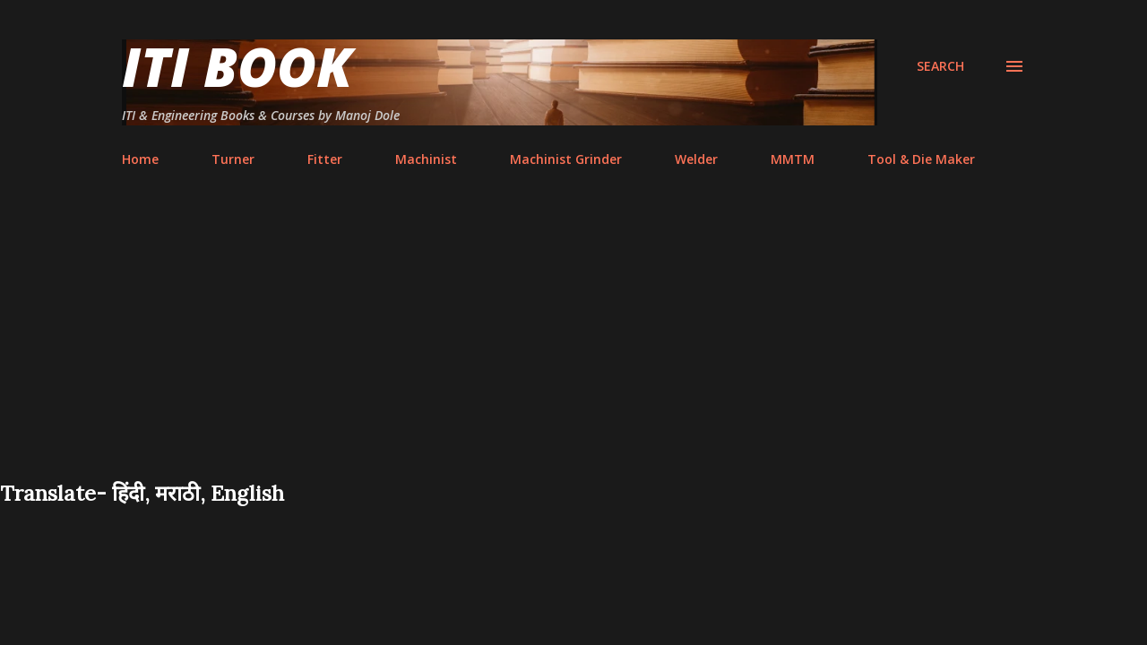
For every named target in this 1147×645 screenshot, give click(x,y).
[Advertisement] (573, 344)
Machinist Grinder (566, 159)
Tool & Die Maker (921, 159)
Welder (696, 159)
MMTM (793, 159)
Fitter (324, 159)
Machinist (426, 159)
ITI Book (237, 66)
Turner (232, 159)
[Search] (940, 66)
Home (140, 159)
